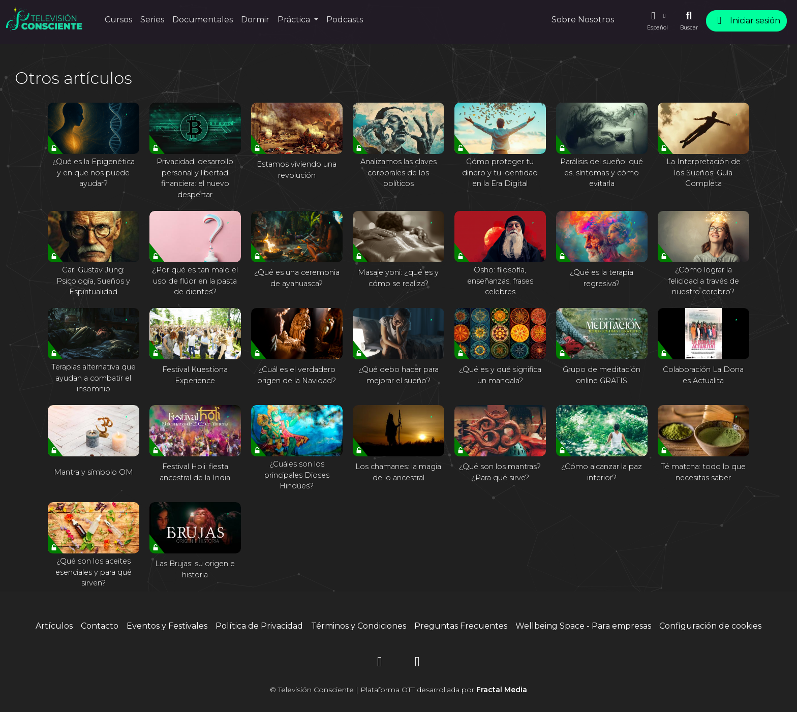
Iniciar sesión (746, 20)
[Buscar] (689, 21)
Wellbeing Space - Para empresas (583, 626)
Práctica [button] (295, 19)
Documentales (202, 19)
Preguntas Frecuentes (460, 626)
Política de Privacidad (259, 626)
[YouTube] (417, 663)
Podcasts (344, 19)
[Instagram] (379, 663)
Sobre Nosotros (582, 19)
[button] (657, 21)
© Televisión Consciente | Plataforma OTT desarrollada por (398, 689)
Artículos (54, 626)
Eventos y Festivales (167, 626)
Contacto (99, 626)
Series (152, 19)
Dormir (255, 19)
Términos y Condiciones (358, 626)
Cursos (118, 19)
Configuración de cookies (710, 626)
